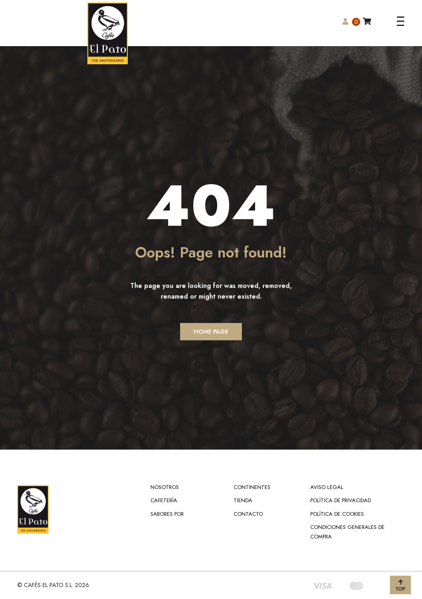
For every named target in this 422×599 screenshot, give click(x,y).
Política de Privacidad (340, 500)
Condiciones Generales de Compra (347, 531)
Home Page (211, 332)
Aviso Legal (326, 487)
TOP (400, 585)
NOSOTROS (164, 487)
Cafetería (163, 500)
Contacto (248, 514)
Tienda (243, 500)
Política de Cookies (337, 514)
